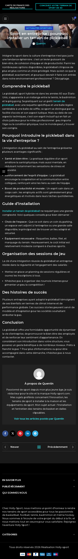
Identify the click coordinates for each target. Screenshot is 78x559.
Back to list (39, 447)
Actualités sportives (39, 28)
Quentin (41, 43)
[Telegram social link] (35, 434)
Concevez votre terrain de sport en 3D (56, 6)
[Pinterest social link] (20, 434)
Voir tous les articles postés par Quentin (39, 418)
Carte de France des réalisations (17, 6)
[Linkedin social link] (28, 434)
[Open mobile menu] (5, 19)
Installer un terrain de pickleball (21, 211)
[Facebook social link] (5, 434)
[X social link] (13, 434)
